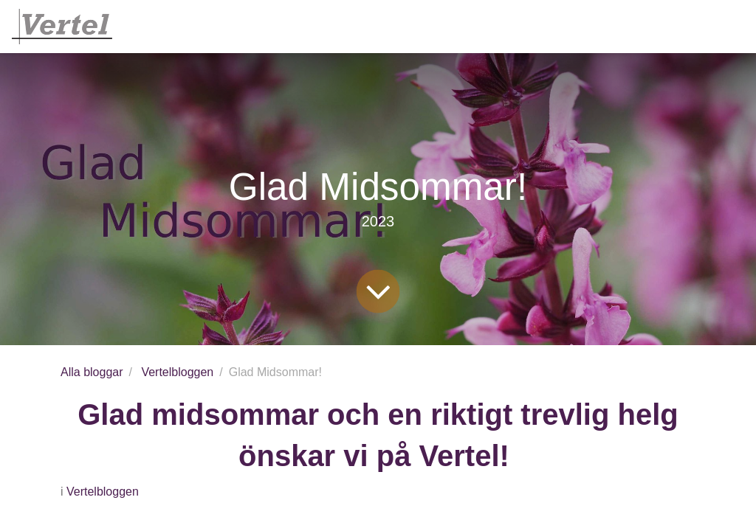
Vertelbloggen (177, 372)
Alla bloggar (92, 372)
